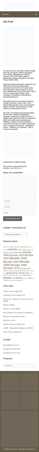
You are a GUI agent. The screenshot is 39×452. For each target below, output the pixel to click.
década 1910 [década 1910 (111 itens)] (16, 255)
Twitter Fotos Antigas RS (12, 291)
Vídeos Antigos (9, 305)
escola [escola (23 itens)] (11, 271)
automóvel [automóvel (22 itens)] (16, 247)
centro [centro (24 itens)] (5, 250)
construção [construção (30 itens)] (26, 250)
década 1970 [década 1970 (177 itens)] (11, 268)
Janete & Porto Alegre (11, 309)
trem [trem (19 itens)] (33, 278)
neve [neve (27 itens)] (21, 275)
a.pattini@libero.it (15, 168)
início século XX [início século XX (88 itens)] (20, 273)
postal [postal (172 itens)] (7, 277)
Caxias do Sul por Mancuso (14, 324)
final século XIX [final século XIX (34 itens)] (23, 271)
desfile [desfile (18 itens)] (31, 249)
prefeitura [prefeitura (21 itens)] (24, 278)
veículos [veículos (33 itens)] (6, 280)
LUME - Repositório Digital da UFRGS (18, 328)
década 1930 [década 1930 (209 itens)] (18, 258)
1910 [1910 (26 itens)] (4, 247)
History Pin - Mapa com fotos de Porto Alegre (18, 300)
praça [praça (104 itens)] (19, 277)
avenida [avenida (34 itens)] (22, 247)
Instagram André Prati (11, 349)
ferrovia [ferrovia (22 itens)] (15, 271)
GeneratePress (30, 449)
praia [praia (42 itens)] (13, 278)
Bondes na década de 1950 (14, 316)
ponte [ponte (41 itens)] (25, 275)
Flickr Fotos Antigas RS (12, 332)
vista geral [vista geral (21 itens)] (12, 280)
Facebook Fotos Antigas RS (14, 295)
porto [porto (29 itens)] (29, 275)
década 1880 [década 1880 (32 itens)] (7, 252)
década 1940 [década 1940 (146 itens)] (11, 261)
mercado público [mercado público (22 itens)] (14, 275)
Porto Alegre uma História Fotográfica (18, 313)
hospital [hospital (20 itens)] (31, 270)
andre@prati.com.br (11, 345)
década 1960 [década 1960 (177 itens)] (18, 265)
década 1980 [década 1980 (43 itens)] (25, 268)
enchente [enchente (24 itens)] (6, 271)
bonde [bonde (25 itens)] (28, 247)
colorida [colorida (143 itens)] (12, 249)
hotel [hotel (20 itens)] (4, 273)
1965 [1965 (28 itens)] (11, 247)
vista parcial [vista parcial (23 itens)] (18, 280)
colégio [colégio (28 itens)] (19, 250)
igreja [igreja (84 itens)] (9, 273)
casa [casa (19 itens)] (31, 247)
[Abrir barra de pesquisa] (36, 14)
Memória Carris (9, 320)
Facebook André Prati (11, 353)
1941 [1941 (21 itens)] (8, 247)
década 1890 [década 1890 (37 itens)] (17, 252)
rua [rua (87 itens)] (29, 278)
